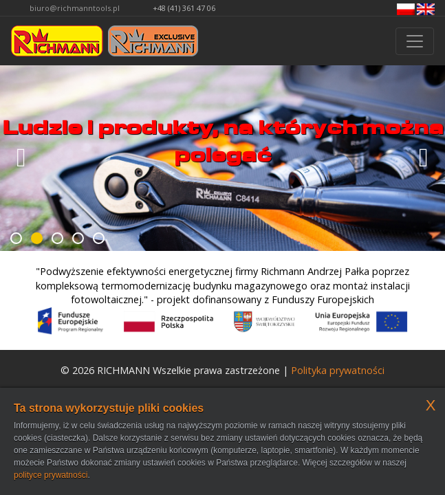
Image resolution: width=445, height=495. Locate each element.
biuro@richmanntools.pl (75, 8)
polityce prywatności (50, 475)
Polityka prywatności (337, 370)
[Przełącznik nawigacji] (414, 41)
